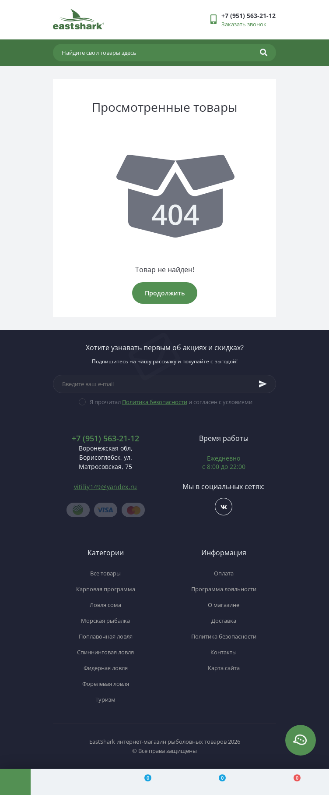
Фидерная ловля (106, 668)
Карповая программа (105, 589)
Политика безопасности (154, 402)
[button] (248, 15)
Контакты (223, 652)
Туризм (105, 699)
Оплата (224, 573)
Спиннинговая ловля (105, 652)
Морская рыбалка (105, 621)
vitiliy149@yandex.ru (105, 487)
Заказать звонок (243, 24)
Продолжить (165, 293)
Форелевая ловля (105, 684)
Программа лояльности (223, 589)
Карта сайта (224, 668)
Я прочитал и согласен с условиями (171, 401)
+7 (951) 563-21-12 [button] (105, 438)
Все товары (105, 573)
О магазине (223, 605)
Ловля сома (105, 605)
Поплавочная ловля (106, 636)
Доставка (223, 621)
